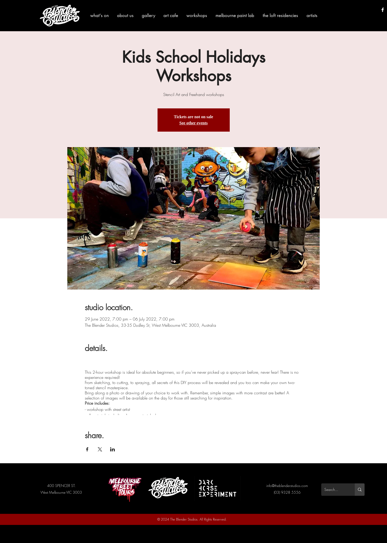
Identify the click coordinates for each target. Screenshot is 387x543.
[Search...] (334, 489)
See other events (193, 123)
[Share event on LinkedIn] (112, 449)
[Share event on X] (99, 449)
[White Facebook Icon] (382, 10)
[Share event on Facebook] (87, 449)
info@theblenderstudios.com (287, 485)
